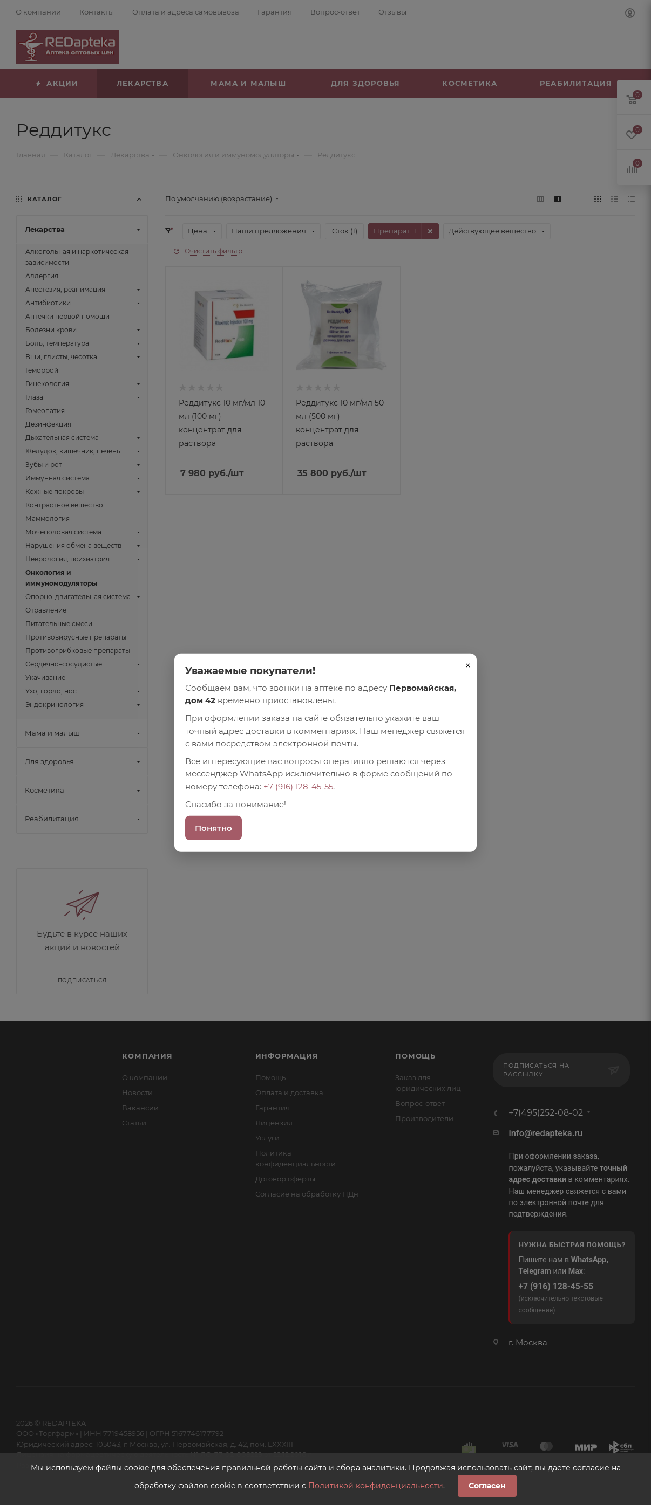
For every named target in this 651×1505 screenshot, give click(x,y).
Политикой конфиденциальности (375, 1485)
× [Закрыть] (468, 664)
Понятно (213, 828)
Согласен (487, 1485)
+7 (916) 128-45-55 (298, 786)
